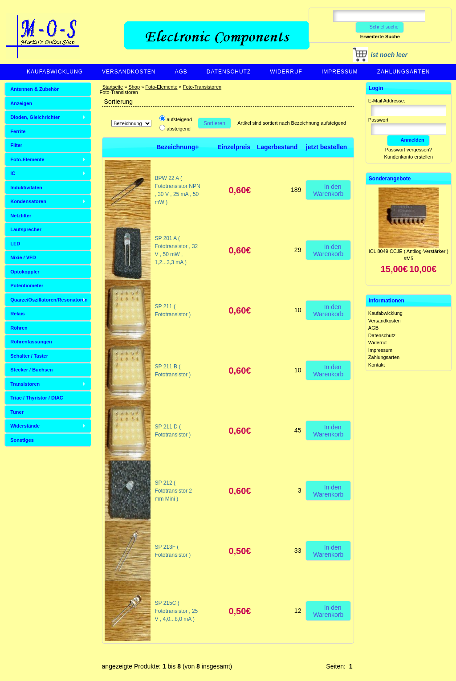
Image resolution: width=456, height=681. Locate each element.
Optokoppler (24, 271)
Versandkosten (128, 72)
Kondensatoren (28, 201)
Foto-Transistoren (202, 87)
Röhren (19, 327)
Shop (134, 87)
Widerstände (25, 425)
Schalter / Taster (29, 356)
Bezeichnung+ (177, 147)
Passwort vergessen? (408, 149)
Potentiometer (26, 285)
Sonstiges (22, 440)
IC (12, 173)
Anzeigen (21, 103)
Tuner (17, 412)
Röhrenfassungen (31, 341)
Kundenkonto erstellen (408, 156)
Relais (17, 313)
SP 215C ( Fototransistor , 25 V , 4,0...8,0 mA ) (176, 611)
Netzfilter (20, 215)
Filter (16, 145)
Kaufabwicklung (55, 72)
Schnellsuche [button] (380, 26)
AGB (181, 72)
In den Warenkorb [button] (328, 190)
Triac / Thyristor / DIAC (36, 397)
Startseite (112, 87)
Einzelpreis (233, 147)
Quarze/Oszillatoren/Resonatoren (49, 299)
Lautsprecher (25, 229)
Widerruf (286, 72)
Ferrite (17, 131)
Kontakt (376, 364)
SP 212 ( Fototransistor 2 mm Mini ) (173, 491)
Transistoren (25, 384)
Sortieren (214, 123)
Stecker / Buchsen (31, 369)
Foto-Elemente (161, 87)
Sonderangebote (390, 178)
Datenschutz (229, 72)
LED (15, 243)
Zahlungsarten (403, 72)
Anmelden (408, 139)
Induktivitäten (26, 187)
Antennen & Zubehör (34, 89)
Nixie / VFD (23, 257)
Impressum (340, 72)
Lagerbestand (277, 147)
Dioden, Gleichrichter (35, 117)
